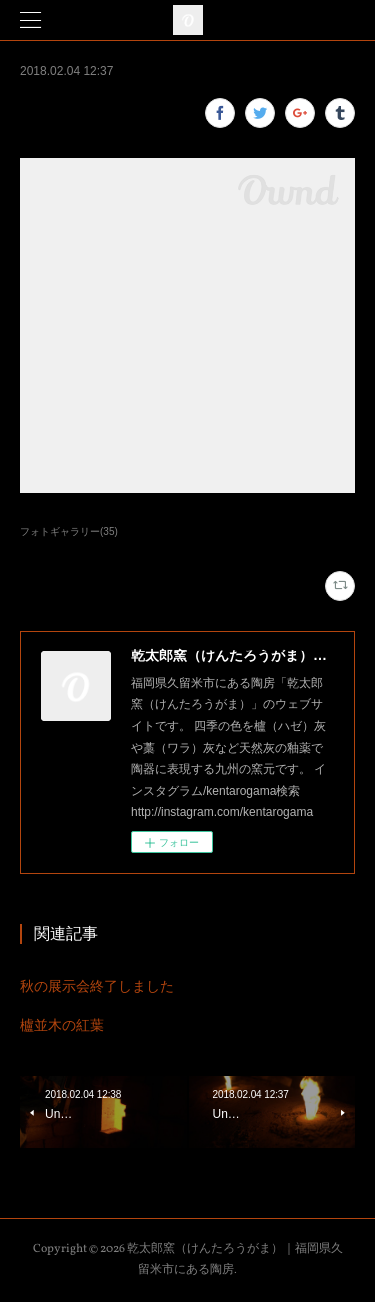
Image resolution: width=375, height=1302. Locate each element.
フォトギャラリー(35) (69, 531)
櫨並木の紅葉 (62, 1025)
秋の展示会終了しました (97, 986)
